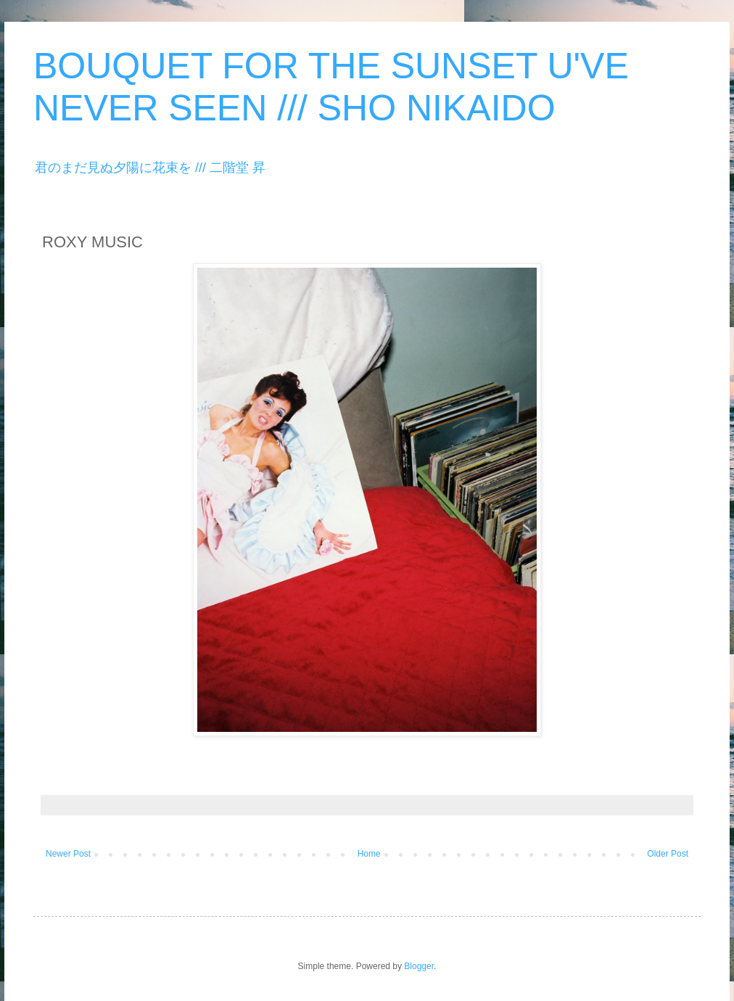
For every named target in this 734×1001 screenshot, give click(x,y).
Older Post (667, 854)
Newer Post (68, 854)
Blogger (419, 966)
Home (369, 854)
